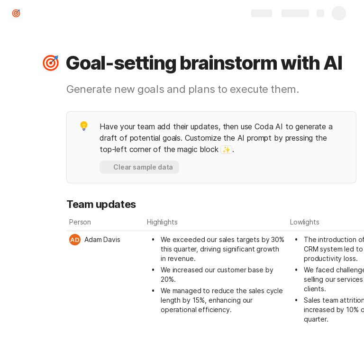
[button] (51, 63)
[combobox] (105, 239)
